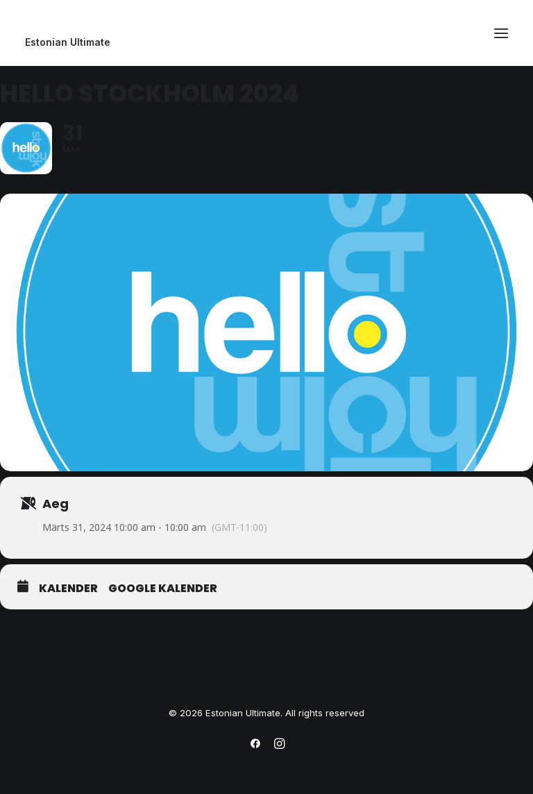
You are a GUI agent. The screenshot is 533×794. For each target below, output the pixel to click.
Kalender (68, 589)
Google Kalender (162, 589)
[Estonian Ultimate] (266, 42)
